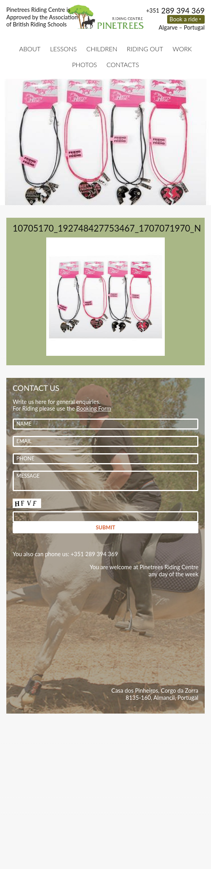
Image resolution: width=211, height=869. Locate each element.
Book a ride (184, 19)
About (29, 48)
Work (182, 48)
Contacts (122, 64)
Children (101, 48)
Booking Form (93, 408)
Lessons (63, 48)
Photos (84, 64)
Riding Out (145, 48)
